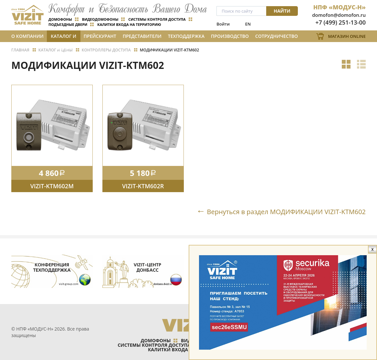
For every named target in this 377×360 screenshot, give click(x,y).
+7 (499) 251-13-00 (340, 22)
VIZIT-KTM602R (143, 186)
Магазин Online (347, 36)
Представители (142, 36)
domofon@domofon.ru (339, 15)
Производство (230, 36)
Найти (282, 11)
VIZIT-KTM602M (52, 186)
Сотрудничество (276, 36)
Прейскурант (100, 36)
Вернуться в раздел (286, 211)
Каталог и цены (63, 37)
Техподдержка (186, 36)
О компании (27, 36)
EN (248, 24)
